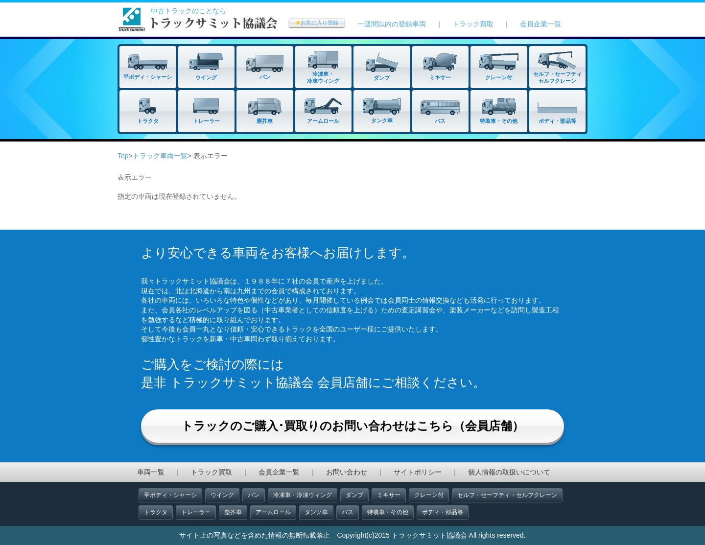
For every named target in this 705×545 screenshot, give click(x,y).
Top (123, 156)
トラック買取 (473, 24)
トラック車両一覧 (160, 156)
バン (253, 495)
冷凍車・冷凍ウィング (302, 495)
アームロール (273, 512)
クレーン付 (429, 495)
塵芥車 (233, 512)
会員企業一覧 (540, 24)
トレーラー (196, 512)
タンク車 (316, 512)
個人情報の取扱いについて (509, 472)
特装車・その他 (387, 512)
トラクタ (155, 512)
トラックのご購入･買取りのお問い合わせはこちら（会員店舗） (352, 425)
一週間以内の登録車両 (391, 24)
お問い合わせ (346, 472)
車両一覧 (150, 472)
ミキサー (388, 495)
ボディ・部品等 (442, 512)
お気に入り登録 (316, 22)
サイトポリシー (418, 472)
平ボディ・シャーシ (170, 495)
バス (347, 512)
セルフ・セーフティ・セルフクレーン (507, 495)
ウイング (222, 495)
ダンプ (354, 495)
